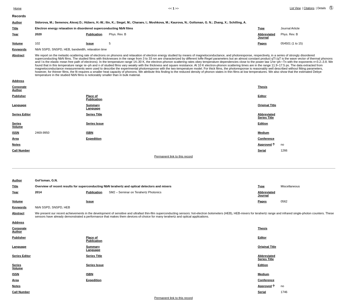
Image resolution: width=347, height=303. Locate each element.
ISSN (15, 132)
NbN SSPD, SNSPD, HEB (52, 207)
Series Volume (17, 125)
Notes (16, 144)
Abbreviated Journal (266, 36)
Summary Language (93, 107)
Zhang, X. (220, 22)
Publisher (19, 96)
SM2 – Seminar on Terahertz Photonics (135, 192)
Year (15, 34)
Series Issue (95, 123)
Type (261, 28)
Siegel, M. (123, 22)
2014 (38, 192)
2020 (38, 34)
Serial (262, 150)
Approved (265, 144)
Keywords (19, 49)
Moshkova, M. (159, 22)
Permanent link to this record (173, 156)
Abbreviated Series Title (266, 116)
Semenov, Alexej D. (68, 22)
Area (15, 138)
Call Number (21, 150)
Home (17, 8)
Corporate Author (19, 88)
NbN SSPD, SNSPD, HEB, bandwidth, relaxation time (71, 49)
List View (295, 8)
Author (17, 22)
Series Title (94, 114)
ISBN (89, 132)
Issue (90, 43)
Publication (94, 34)
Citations (309, 8)
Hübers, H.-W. (94, 22)
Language (19, 105)
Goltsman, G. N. (200, 22)
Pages (262, 43)
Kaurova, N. (179, 22)
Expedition (93, 138)
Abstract (18, 55)
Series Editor (21, 114)
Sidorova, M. (44, 22)
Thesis (262, 86)
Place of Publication (94, 97)
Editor (262, 96)
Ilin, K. (110, 22)
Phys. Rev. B (117, 34)
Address (18, 80)
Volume (17, 43)
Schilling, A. (237, 22)
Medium (263, 132)
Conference (266, 138)
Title (15, 28)
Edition (263, 123)
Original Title (267, 105)
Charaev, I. (139, 22)
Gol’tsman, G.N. (46, 180)
